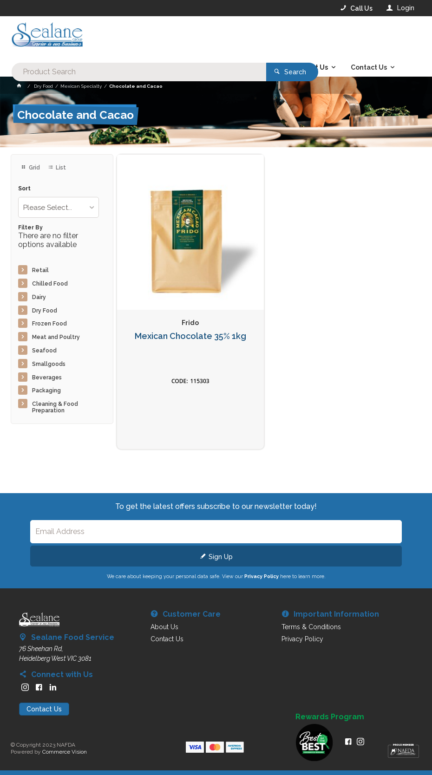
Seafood (44, 350)
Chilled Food (50, 283)
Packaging (46, 390)
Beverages (47, 377)
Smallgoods (48, 364)
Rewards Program (329, 717)
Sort (24, 189)
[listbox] (58, 207)
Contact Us (44, 709)
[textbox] (178, 37)
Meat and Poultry (56, 337)
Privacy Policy (261, 576)
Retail (40, 270)
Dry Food (44, 310)
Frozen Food (49, 323)
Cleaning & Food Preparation (55, 407)
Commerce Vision (64, 752)
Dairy (39, 297)
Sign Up (221, 556)
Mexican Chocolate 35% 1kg (190, 336)
